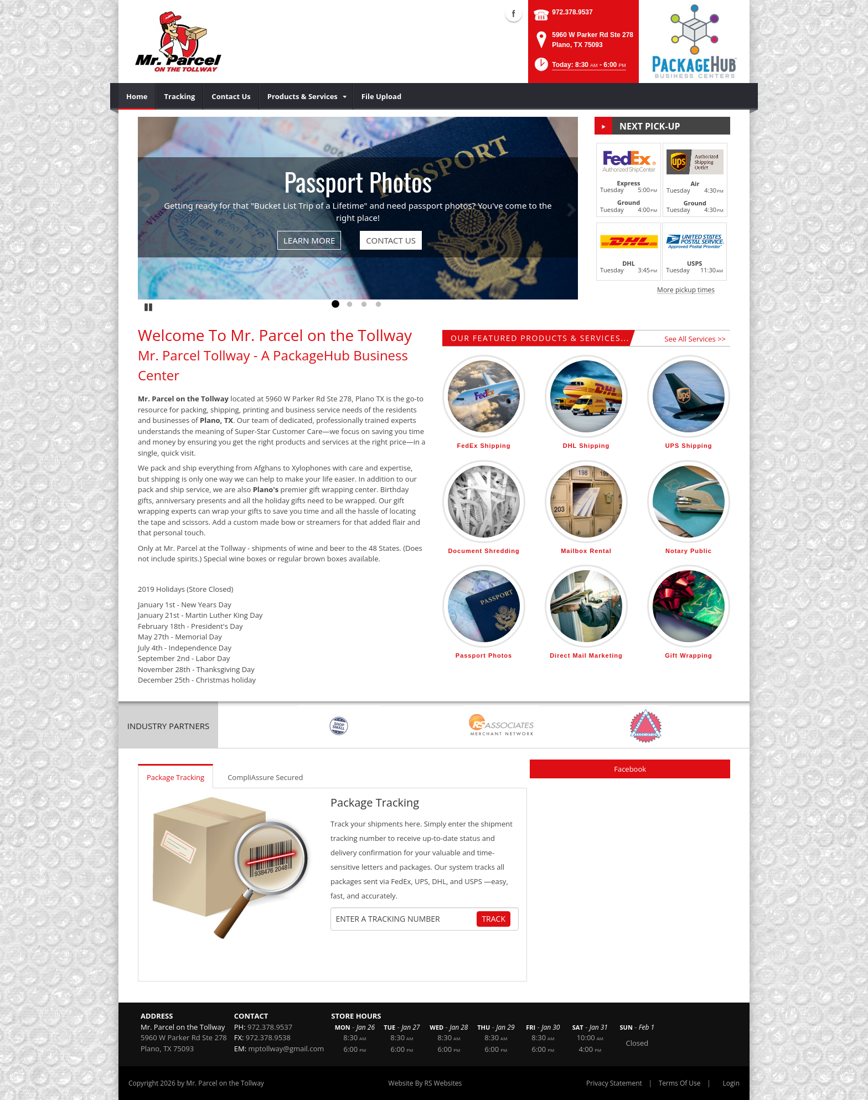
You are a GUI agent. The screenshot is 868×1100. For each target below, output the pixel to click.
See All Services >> (695, 339)
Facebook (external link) (513, 13)
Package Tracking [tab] (175, 777)
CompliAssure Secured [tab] (265, 777)
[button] (579, 68)
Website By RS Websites (425, 1083)
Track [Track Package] (493, 918)
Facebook (630, 769)
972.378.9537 (572, 12)
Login (731, 1083)
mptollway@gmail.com (286, 1048)
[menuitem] (137, 96)
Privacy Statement (614, 1083)
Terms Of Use (680, 1083)
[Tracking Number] (405, 919)
